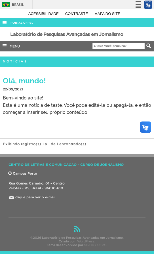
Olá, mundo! (24, 80)
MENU (11, 46)
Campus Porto (23, 173)
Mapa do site (107, 14)
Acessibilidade (44, 14)
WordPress (85, 241)
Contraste (77, 14)
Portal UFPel (21, 22)
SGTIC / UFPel (95, 245)
